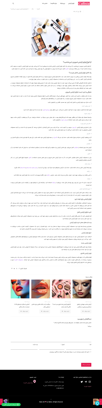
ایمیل (62, 344)
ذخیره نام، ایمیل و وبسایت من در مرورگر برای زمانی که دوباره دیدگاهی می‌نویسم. (69, 352)
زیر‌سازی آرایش (46, 110)
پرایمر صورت (64, 120)
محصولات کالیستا (18, 260)
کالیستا (38, 9)
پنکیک (53, 183)
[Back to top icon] (51, 399)
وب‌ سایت (35, 344)
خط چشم (22, 168)
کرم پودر (74, 127)
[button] (11, 404)
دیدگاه (89, 326)
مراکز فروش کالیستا (30, 383)
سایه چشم (28, 168)
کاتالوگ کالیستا (87, 386)
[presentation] (79, 358)
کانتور (30, 158)
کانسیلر (55, 137)
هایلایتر (76, 147)
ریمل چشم (34, 168)
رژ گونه (48, 175)
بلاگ (33, 9)
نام (90, 344)
